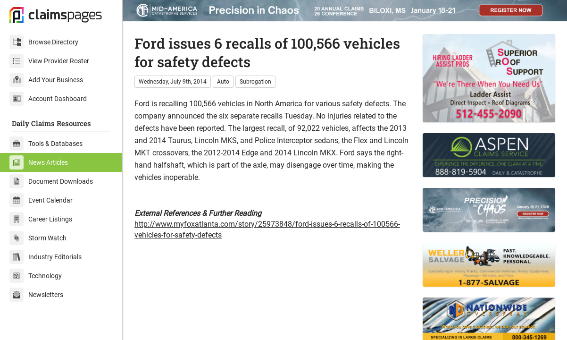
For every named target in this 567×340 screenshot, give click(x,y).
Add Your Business (46, 80)
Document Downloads (51, 181)
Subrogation (255, 81)
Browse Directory (43, 42)
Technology (35, 276)
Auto (223, 81)
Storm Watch (38, 238)
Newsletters (36, 295)
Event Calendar (41, 200)
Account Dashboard (48, 99)
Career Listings (40, 219)
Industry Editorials (45, 257)
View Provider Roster (49, 61)
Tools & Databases (46, 143)
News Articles (38, 162)
